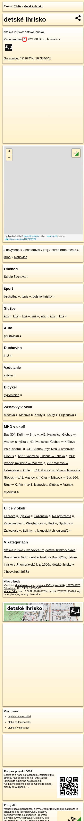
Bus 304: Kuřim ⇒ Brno (20, 434)
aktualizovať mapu (25, 585)
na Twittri (35, 777)
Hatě (51, 523)
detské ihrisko (33, 6)
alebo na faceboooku (19, 722)
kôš (6, 316)
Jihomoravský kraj (35, 250)
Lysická (25, 516)
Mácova (9, 415)
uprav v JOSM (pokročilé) (51, 585)
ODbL (33, 811)
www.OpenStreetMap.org (50, 808)
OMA (17, 6)
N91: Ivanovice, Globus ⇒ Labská (41, 456)
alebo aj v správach (18, 727)
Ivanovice (20, 257)
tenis (25, 296)
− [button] (9, 158)
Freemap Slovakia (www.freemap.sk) (25, 816)
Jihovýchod (12, 250)
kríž (6, 355)
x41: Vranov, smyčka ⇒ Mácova (40, 477)
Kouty (39, 415)
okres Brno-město (64, 250)
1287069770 (73, 585)
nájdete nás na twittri (19, 716)
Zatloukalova (15, 39)
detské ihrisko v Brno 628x (47, 557)
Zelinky (28, 530)
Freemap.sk (51, 236)
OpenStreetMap (31, 236)
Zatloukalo (11, 530)
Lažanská (41, 516)
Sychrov (64, 523)
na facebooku (30, 774)
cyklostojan (11, 395)
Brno (7, 257)
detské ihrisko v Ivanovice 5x (24, 550)
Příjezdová (66, 415)
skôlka (8, 375)
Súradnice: (11, 58)
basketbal (10, 296)
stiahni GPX (10, 591)
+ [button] (9, 152)
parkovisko (11, 336)
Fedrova (9, 516)
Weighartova (35, 523)
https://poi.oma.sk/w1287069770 (20, 239)
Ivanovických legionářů (53, 530)
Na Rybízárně (61, 516)
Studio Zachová (15, 276)
